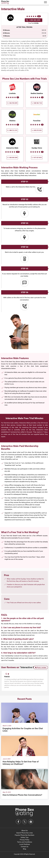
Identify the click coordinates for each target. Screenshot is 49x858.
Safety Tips (24, 837)
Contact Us (24, 846)
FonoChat (36, 121)
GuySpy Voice (37, 148)
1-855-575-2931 (37, 130)
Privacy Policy (24, 840)
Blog (24, 849)
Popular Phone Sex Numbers (24, 835)
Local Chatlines (24, 844)
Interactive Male (12, 148)
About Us (24, 830)
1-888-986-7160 (37, 103)
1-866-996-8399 (12, 103)
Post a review (40, 667)
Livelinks (12, 93)
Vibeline (12, 121)
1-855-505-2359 (34, 20)
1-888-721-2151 (12, 130)
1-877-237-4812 (37, 157)
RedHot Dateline (37, 93)
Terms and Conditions (24, 842)
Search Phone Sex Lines (24, 833)
